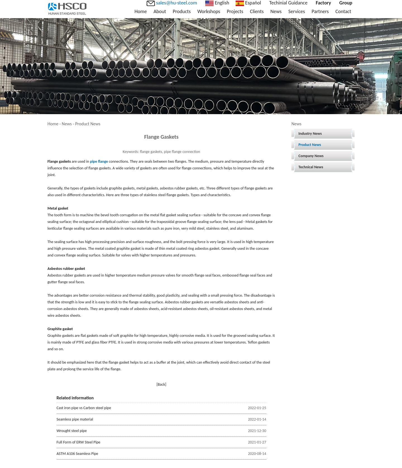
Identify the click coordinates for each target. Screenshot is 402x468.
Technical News (310, 167)
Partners (320, 11)
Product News (309, 144)
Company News (311, 155)
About (160, 11)
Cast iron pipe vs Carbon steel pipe (84, 407)
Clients (257, 11)
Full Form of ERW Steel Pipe (78, 442)
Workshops (208, 11)
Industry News (310, 133)
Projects (235, 11)
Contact (343, 11)
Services (296, 11)
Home (141, 11)
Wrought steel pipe (72, 430)
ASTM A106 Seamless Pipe (77, 453)
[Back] (161, 384)
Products (182, 11)
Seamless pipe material (75, 419)
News (275, 11)
